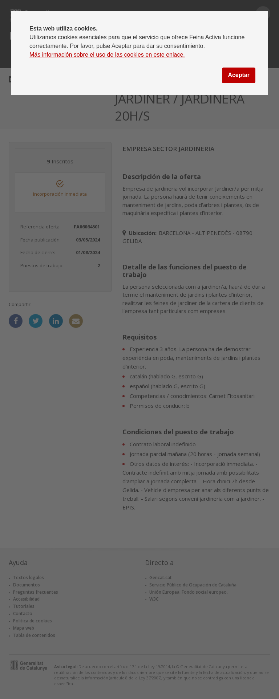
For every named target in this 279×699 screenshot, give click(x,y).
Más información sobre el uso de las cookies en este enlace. (107, 55)
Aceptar (239, 75)
